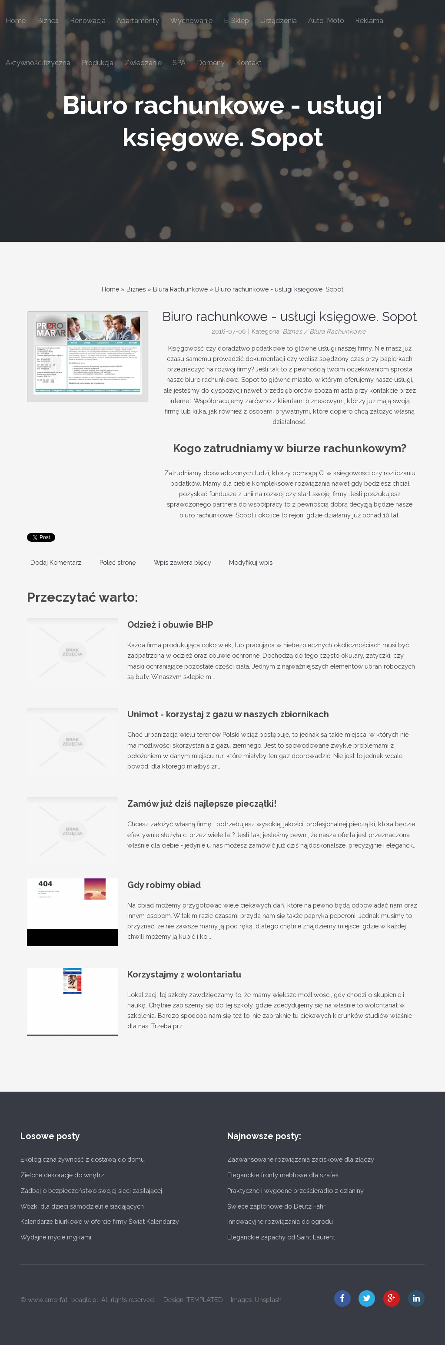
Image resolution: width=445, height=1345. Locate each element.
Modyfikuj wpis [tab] (250, 562)
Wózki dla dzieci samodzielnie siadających (82, 1206)
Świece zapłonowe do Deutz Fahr (276, 1206)
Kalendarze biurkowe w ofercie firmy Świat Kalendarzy (99, 1221)
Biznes (136, 289)
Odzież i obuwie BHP (170, 624)
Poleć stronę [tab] (118, 562)
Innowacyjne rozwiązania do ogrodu (280, 1221)
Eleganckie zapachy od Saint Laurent (281, 1237)
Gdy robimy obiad (164, 885)
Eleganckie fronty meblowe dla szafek (283, 1175)
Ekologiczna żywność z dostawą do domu (82, 1159)
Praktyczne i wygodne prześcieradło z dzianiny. (296, 1190)
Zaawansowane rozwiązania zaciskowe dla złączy (300, 1159)
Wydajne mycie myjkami (55, 1237)
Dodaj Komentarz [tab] (55, 562)
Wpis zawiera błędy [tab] (182, 562)
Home (110, 289)
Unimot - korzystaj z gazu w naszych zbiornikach (228, 714)
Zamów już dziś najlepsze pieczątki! (201, 803)
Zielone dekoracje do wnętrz (62, 1175)
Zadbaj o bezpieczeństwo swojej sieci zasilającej (91, 1190)
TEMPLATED (204, 1299)
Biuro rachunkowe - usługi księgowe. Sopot (279, 289)
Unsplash (268, 1299)
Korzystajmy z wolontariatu (184, 974)
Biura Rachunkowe (180, 289)
